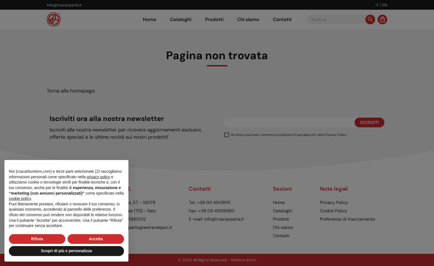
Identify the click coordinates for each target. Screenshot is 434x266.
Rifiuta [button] (37, 239)
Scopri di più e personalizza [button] (66, 251)
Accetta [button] (96, 239)
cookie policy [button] (20, 198)
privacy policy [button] (98, 177)
